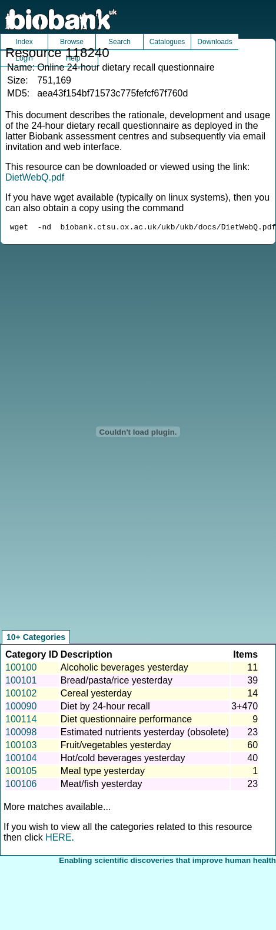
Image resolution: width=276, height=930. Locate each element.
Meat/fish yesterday (101, 786)
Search (119, 42)
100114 (20, 721)
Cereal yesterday (96, 695)
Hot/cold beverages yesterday (123, 760)
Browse (72, 42)
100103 (20, 747)
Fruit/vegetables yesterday (116, 747)
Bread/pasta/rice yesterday (116, 682)
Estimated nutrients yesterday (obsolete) (145, 734)
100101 (20, 682)
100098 (20, 734)
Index (23, 42)
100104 (20, 760)
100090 (20, 708)
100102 (20, 695)
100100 (20, 669)
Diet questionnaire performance (126, 721)
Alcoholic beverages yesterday (124, 669)
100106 (20, 786)
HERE (58, 839)
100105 (20, 773)
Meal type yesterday (103, 773)
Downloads (214, 42)
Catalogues (167, 42)
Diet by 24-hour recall (105, 708)
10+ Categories (35, 639)
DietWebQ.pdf (34, 177)
